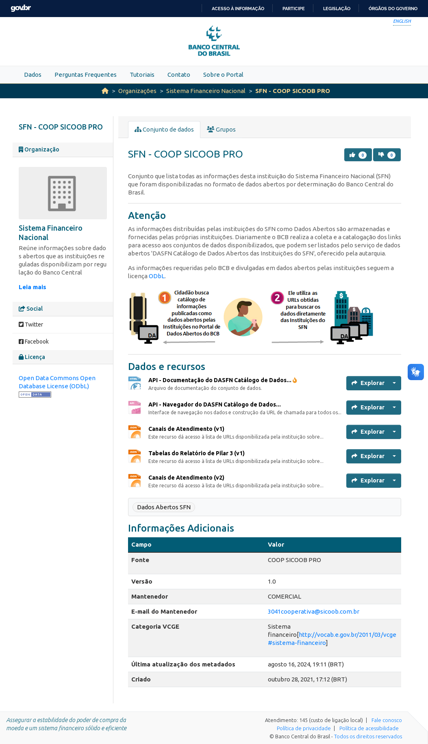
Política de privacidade (304, 728)
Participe (293, 8)
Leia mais (32, 286)
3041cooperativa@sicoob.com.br (313, 611)
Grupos (221, 129)
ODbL (157, 276)
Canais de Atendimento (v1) (186, 429)
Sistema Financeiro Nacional (206, 90)
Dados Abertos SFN (164, 507)
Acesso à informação (238, 8)
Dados (32, 74)
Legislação (336, 8)
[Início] (105, 90)
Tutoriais (142, 74)
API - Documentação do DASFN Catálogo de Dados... (222, 380)
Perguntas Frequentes (85, 74)
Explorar (368, 383)
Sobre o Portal (223, 74)
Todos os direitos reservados (368, 736)
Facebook (34, 341)
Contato (178, 74)
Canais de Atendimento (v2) (186, 477)
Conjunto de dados (164, 129)
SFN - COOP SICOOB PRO (292, 90)
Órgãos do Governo (393, 8)
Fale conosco (387, 720)
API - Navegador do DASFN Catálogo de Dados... (214, 404)
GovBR (21, 8)
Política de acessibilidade (369, 728)
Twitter (31, 324)
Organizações (137, 90)
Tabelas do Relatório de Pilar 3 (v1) (196, 453)
